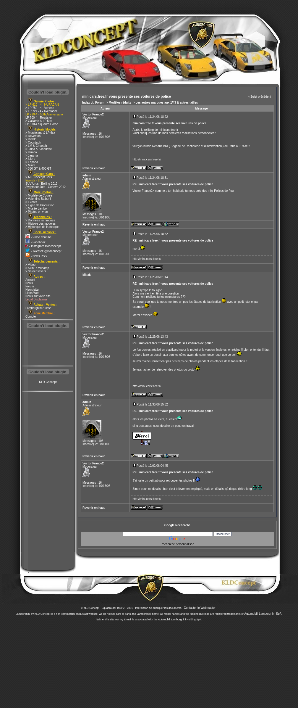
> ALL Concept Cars (38, 177)
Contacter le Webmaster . (200, 607)
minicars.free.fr (168, 129)
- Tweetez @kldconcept (43, 251)
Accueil (30, 279)
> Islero (30, 158)
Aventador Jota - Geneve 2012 (45, 187)
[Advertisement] (48, 347)
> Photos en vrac (36, 211)
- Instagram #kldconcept (43, 246)
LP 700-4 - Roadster (38, 117)
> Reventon (33, 136)
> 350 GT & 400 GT (38, 168)
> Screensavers (35, 271)
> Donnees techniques (40, 220)
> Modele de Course (38, 195)
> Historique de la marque (42, 227)
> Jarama (31, 155)
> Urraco (31, 152)
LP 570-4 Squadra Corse (41, 124)
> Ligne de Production (39, 205)
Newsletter (32, 289)
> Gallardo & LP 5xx (38, 121)
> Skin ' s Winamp (37, 268)
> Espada (31, 162)
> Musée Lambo (36, 208)
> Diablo (30, 139)
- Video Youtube (38, 237)
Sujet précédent (260, 96)
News (29, 283)
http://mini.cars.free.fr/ (146, 159)
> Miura (30, 165)
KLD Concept (47, 382)
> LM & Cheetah (36, 145)
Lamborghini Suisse (38, 308)
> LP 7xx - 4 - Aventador (41, 111)
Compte (30, 316)
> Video (30, 264)
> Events (31, 202)
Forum (29, 286)
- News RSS (36, 256)
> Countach (33, 142)
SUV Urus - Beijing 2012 (41, 183)
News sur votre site (38, 296)
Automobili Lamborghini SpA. (263, 613)
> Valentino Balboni (38, 198)
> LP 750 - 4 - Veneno (39, 108)
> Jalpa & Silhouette (38, 149)
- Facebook (35, 242)
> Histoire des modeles (40, 223)
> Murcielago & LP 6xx (40, 132)
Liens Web (32, 293)
